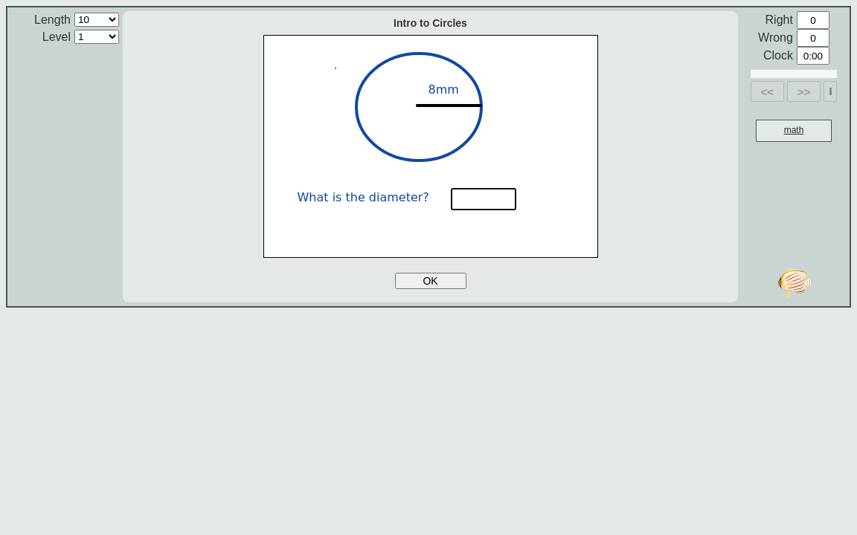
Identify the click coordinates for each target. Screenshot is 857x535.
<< (767, 91)
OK (430, 281)
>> (804, 91)
